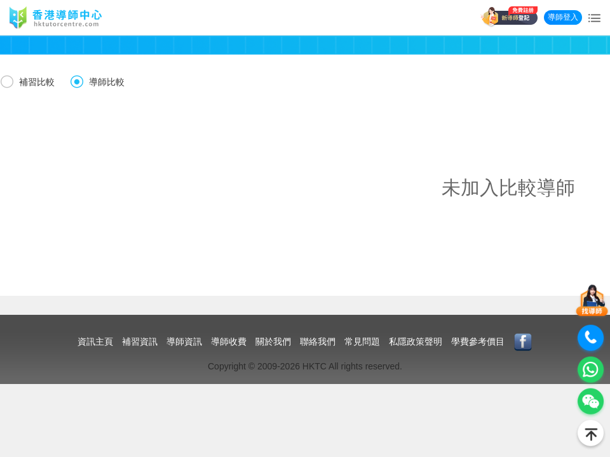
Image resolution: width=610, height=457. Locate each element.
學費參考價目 (478, 341)
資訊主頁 (95, 341)
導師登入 (563, 17)
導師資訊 (184, 341)
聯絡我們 (318, 341)
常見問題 (362, 341)
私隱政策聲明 (415, 341)
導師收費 (229, 341)
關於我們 (273, 341)
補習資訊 (140, 341)
